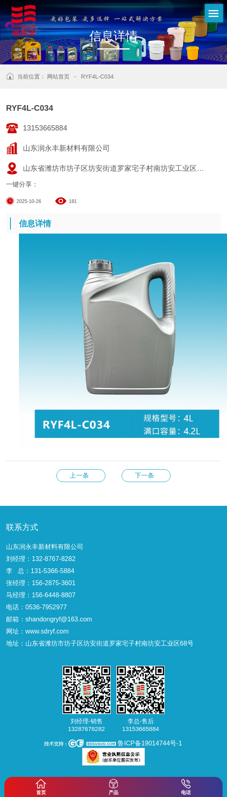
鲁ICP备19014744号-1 (150, 743)
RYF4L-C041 (81, 476)
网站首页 (58, 76)
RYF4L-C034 (97, 76)
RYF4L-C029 (146, 476)
